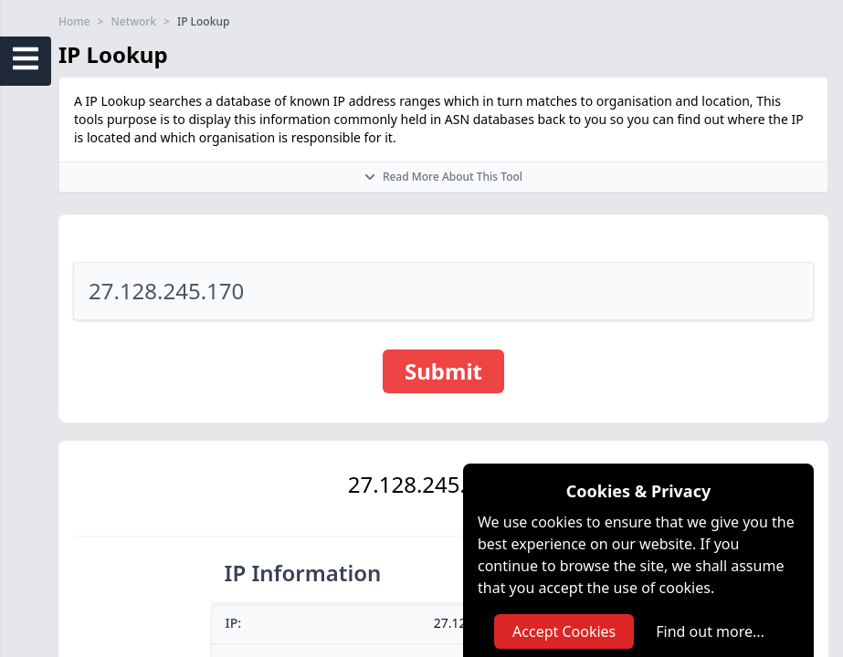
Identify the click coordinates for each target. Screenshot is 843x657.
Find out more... (710, 631)
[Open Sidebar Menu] (25, 58)
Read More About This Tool (443, 176)
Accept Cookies (564, 631)
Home (74, 22)
